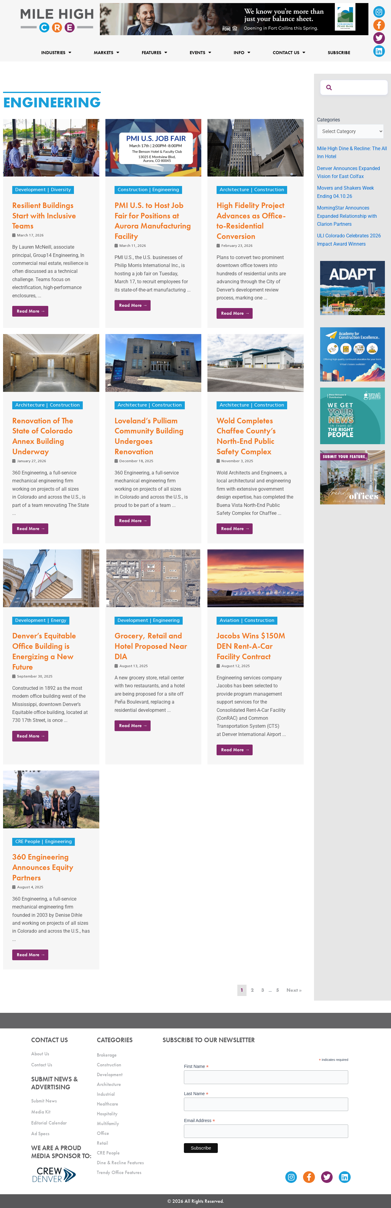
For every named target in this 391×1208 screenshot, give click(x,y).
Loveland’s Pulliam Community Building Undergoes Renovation (149, 436)
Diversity (61, 190)
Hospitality (107, 1113)
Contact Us (289, 52)
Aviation (229, 620)
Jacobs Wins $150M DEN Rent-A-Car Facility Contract (251, 646)
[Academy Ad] (352, 354)
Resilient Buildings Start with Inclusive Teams (44, 215)
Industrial (106, 1094)
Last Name (196, 1094)
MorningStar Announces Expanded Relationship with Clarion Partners (347, 216)
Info (242, 52)
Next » (294, 990)
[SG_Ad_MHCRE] (352, 415)
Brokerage (107, 1055)
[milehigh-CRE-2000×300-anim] (234, 19)
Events (200, 52)
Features (154, 52)
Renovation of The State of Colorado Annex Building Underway (42, 436)
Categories (328, 120)
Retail (102, 1143)
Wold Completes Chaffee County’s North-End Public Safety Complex (246, 436)
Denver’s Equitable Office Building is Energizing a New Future (44, 651)
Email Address (199, 1121)
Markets (106, 52)
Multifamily (108, 1123)
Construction (133, 190)
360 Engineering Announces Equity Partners (42, 867)
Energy (58, 620)
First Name (196, 1066)
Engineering (165, 190)
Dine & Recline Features (120, 1162)
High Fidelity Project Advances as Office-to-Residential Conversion (251, 220)
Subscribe (339, 52)
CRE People (27, 841)
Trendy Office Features (119, 1172)
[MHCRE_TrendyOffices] (352, 477)
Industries (56, 52)
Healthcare (107, 1104)
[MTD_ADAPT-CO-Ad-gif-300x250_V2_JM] (352, 288)
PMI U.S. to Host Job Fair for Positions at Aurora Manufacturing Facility (153, 220)
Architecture (234, 190)
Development (30, 190)
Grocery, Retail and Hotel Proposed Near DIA (151, 646)
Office (103, 1133)
